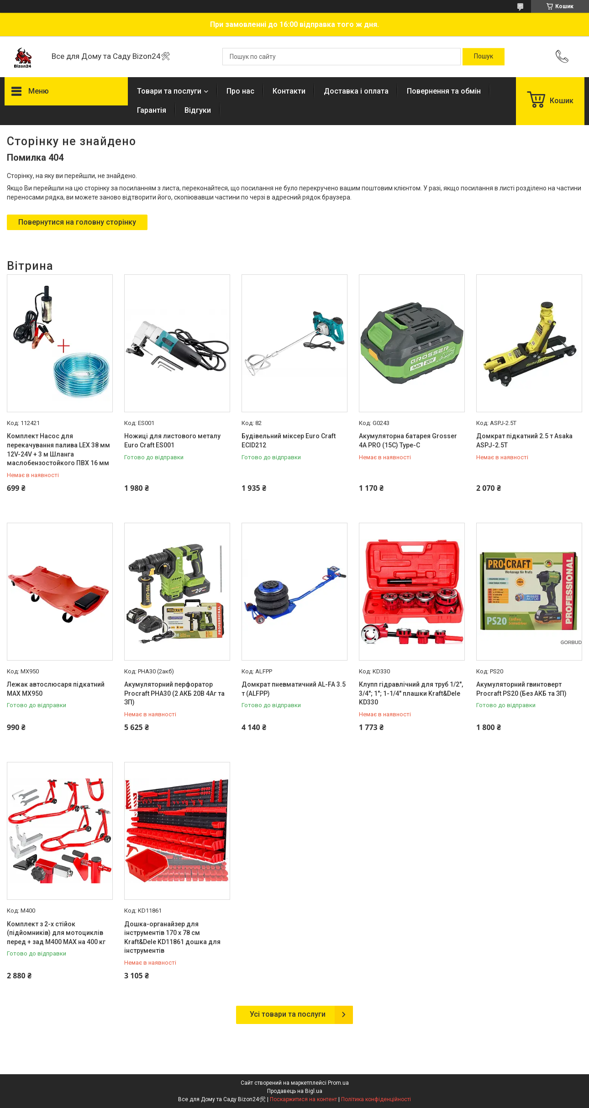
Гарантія (151, 110)
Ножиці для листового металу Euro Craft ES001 (172, 440)
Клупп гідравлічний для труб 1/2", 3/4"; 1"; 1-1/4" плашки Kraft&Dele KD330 (411, 693)
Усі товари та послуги (288, 1014)
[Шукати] (484, 56)
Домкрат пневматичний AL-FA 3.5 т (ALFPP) (294, 689)
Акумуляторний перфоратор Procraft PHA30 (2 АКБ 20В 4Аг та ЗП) (174, 693)
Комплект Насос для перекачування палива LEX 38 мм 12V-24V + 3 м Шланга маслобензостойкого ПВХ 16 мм (58, 449)
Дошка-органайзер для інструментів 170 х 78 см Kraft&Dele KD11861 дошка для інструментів (172, 937)
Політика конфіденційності (376, 1099)
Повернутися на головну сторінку (77, 222)
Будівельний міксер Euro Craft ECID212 (289, 440)
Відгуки (197, 110)
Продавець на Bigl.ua (294, 1091)
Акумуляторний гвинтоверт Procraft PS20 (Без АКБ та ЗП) (521, 689)
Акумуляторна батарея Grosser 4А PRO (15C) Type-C (408, 440)
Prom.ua (338, 1083)
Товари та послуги (169, 91)
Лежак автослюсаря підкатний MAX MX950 (56, 689)
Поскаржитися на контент (303, 1099)
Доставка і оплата (356, 91)
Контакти (289, 91)
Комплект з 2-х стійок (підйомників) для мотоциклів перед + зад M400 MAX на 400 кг (56, 932)
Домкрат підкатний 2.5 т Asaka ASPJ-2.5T (524, 440)
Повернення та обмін (444, 91)
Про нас (240, 91)
